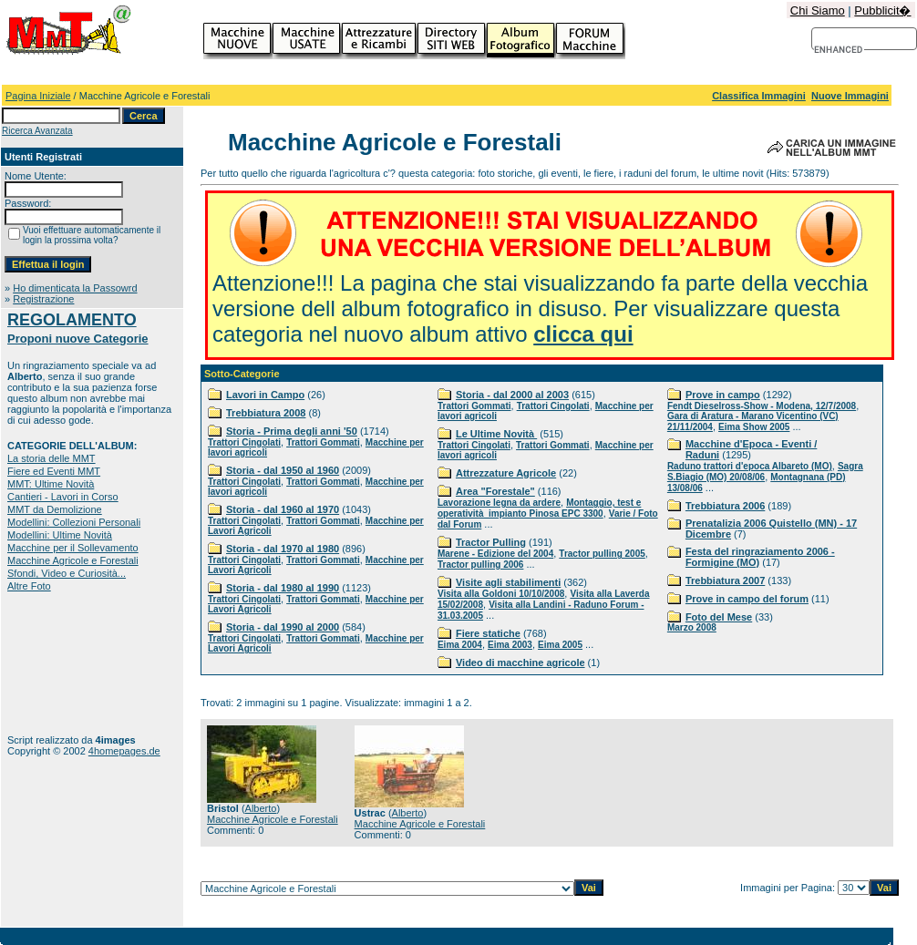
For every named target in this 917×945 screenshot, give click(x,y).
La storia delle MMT (51, 458)
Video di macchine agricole (520, 662)
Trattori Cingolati (244, 442)
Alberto (261, 808)
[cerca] (839, 50)
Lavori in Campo (265, 394)
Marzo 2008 (691, 627)
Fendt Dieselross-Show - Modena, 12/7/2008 (761, 406)
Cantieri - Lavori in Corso (62, 496)
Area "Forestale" (495, 491)
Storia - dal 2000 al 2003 (512, 394)
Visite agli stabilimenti (508, 582)
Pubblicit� (882, 10)
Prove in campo (722, 394)
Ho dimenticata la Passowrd (75, 287)
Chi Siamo (817, 10)
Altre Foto (29, 585)
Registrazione (43, 298)
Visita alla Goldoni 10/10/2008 (501, 594)
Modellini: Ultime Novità (59, 534)
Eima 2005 (560, 645)
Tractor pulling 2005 (601, 554)
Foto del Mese (718, 616)
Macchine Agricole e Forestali (73, 560)
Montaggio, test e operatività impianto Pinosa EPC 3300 (539, 508)
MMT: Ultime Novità (50, 483)
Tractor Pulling (491, 542)
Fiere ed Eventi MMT (53, 471)
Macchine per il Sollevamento (73, 547)
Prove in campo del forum (747, 598)
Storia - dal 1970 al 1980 (282, 548)
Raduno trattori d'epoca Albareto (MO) (749, 466)
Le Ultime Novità (496, 433)
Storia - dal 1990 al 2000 (282, 626)
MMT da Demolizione (54, 509)
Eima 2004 (460, 645)
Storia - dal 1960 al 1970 (282, 509)
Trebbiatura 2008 (265, 412)
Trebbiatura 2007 (725, 580)
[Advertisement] (64, 663)
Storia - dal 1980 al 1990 (282, 587)
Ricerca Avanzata (37, 131)
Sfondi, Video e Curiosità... (66, 573)
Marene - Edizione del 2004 (495, 554)
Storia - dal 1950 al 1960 (282, 470)
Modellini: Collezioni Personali (73, 522)
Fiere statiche (488, 633)
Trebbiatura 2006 (725, 505)
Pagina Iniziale (38, 95)
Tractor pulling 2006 (480, 565)
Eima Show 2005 (753, 427)
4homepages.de (124, 750)
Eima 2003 (510, 645)
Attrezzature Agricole (506, 472)
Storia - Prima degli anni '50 (291, 431)
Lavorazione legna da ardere (499, 503)
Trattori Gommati (323, 442)
